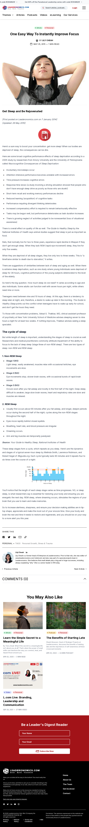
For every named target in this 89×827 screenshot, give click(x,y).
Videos (43, 15)
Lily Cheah (47, 40)
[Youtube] (15, 804)
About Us (67, 780)
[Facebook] (4, 804)
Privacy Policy (6, 820)
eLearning (55, 15)
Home (65, 775)
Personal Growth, (30, 543)
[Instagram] (19, 804)
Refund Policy (16, 820)
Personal (49, 28)
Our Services (71, 15)
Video (7, 692)
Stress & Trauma (45, 543)
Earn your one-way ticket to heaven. (15, 799)
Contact (66, 793)
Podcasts (32, 15)
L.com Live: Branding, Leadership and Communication (17, 701)
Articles (20, 15)
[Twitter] (8, 804)
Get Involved (68, 789)
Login (74, 8)
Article (38, 28)
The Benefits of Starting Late (65, 637)
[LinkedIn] (11, 804)
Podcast (51, 633)
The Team (67, 784)
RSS (41, 820)
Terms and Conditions (28, 820)
